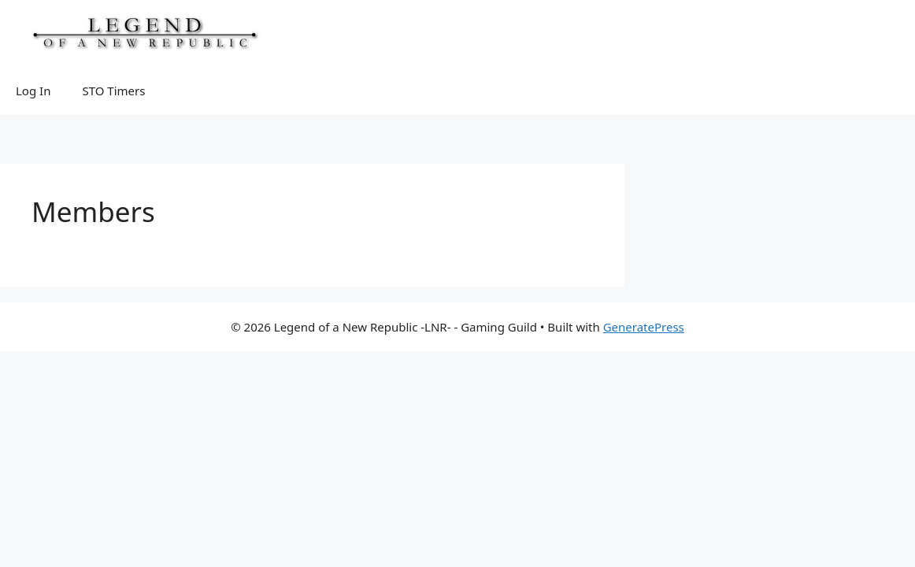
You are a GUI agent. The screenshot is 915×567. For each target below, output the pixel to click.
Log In (33, 90)
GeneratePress (643, 327)
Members (93, 211)
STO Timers (113, 90)
